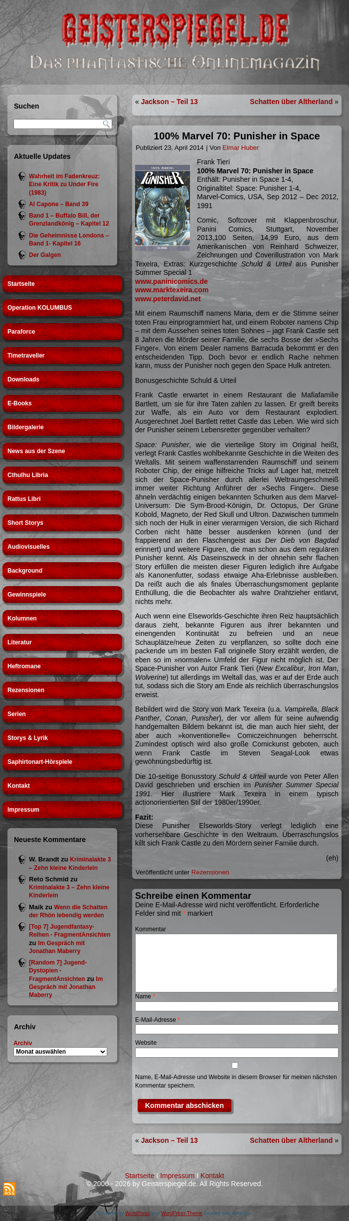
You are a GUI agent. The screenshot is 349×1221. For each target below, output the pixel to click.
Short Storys (25, 522)
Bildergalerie (25, 427)
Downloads (23, 379)
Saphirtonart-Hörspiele (39, 761)
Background (24, 570)
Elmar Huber (240, 147)
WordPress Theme (181, 1213)
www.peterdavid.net (168, 299)
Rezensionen (25, 690)
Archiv (22, 1043)
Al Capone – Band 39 (58, 204)
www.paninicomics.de (171, 281)
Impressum (23, 809)
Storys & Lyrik (27, 737)
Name (145, 996)
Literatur (19, 642)
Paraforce (21, 331)
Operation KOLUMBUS (39, 307)
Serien (16, 714)
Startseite (21, 283)
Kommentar (150, 929)
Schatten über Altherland (291, 102)
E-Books (19, 403)
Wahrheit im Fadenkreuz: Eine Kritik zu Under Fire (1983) (64, 184)
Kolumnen (22, 618)
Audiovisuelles (28, 546)
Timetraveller (26, 355)
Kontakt (18, 785)
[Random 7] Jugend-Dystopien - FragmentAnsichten (58, 970)
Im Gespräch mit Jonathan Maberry (66, 987)
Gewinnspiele (26, 594)
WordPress (137, 1213)
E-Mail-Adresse (157, 1019)
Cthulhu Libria (27, 475)
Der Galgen (45, 254)
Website (146, 1042)
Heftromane (24, 666)
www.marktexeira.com (171, 290)
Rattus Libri (24, 498)
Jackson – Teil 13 (169, 102)
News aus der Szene (36, 451)
